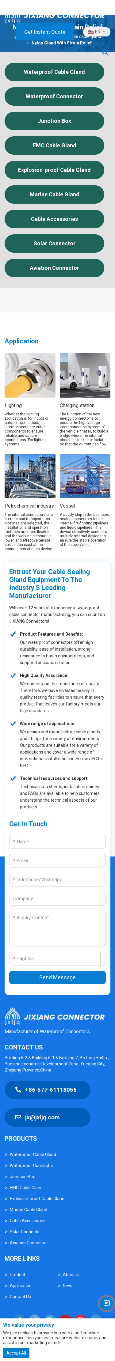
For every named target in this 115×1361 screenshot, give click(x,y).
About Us (72, 1274)
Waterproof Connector (54, 96)
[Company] (57, 899)
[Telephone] (57, 880)
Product (17, 1274)
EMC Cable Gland (54, 145)
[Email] (57, 861)
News (68, 1285)
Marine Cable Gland (54, 194)
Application (21, 1285)
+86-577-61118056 (46, 1089)
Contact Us (20, 1296)
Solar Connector (54, 243)
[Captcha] (55, 959)
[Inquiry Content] (57, 929)
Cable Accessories (54, 219)
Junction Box (54, 121)
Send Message (57, 977)
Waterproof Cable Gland (54, 72)
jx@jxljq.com (37, 1117)
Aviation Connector (54, 268)
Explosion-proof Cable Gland (54, 170)
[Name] (57, 842)
